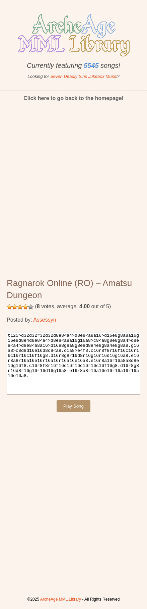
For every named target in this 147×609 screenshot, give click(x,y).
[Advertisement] (73, 196)
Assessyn (44, 320)
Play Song (73, 406)
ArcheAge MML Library (60, 599)
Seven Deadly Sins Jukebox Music (83, 76)
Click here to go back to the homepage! (73, 98)
